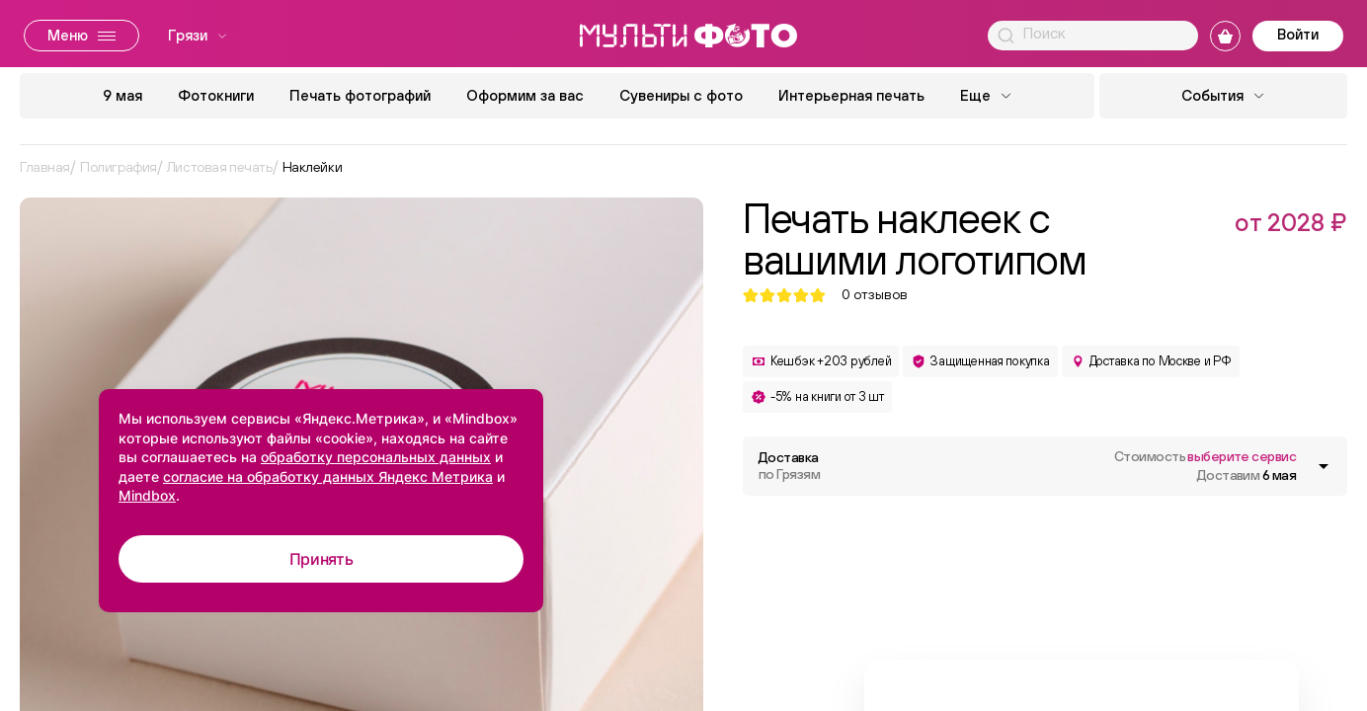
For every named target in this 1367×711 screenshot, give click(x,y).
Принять (321, 559)
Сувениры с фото (681, 95)
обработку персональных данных (376, 456)
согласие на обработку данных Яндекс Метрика (328, 476)
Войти (1298, 34)
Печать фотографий (360, 95)
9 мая (122, 95)
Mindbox (147, 495)
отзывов (875, 294)
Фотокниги (216, 95)
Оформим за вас (525, 95)
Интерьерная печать (851, 95)
